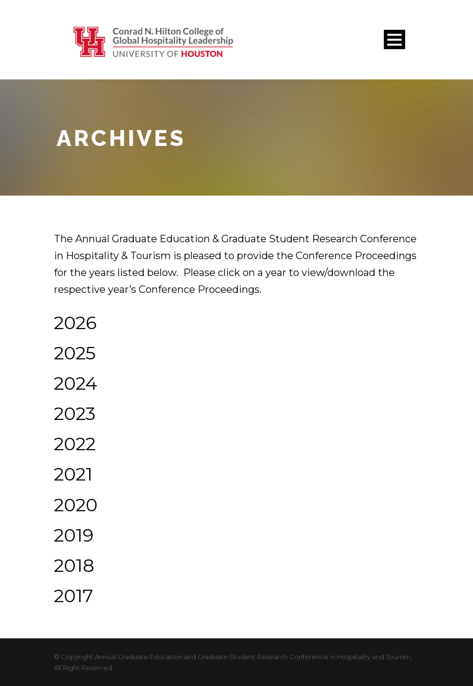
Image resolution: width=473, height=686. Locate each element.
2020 (76, 505)
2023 (75, 413)
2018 (74, 565)
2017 (73, 596)
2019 (74, 535)
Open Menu (394, 39)
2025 (75, 353)
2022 (75, 444)
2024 (75, 383)
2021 (73, 474)
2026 (75, 323)
